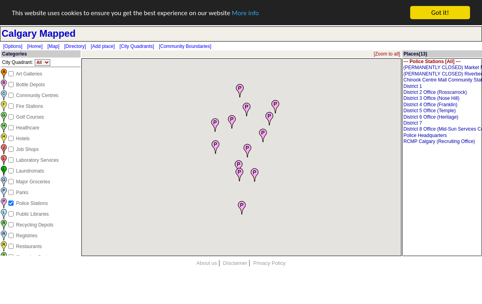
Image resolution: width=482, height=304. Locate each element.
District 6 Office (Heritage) (442, 117)
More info (245, 12)
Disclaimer (235, 263)
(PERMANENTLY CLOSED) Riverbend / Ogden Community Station (442, 74)
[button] (215, 124)
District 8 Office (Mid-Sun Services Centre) (442, 129)
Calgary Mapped (38, 33)
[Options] (12, 46)
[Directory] (75, 46)
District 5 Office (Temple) (442, 111)
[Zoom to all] (387, 54)
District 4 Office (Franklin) (442, 105)
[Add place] (103, 46)
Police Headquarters (442, 136)
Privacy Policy (269, 263)
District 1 (442, 86)
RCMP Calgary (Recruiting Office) (442, 142)
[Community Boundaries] (185, 46)
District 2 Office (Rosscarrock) (442, 92)
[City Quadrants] (136, 46)
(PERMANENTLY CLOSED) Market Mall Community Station (442, 68)
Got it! (440, 12)
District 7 (442, 123)
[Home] (35, 46)
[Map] (53, 46)
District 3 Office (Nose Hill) (442, 98)
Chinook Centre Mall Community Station (442, 80)
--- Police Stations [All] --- (442, 62)
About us (206, 263)
